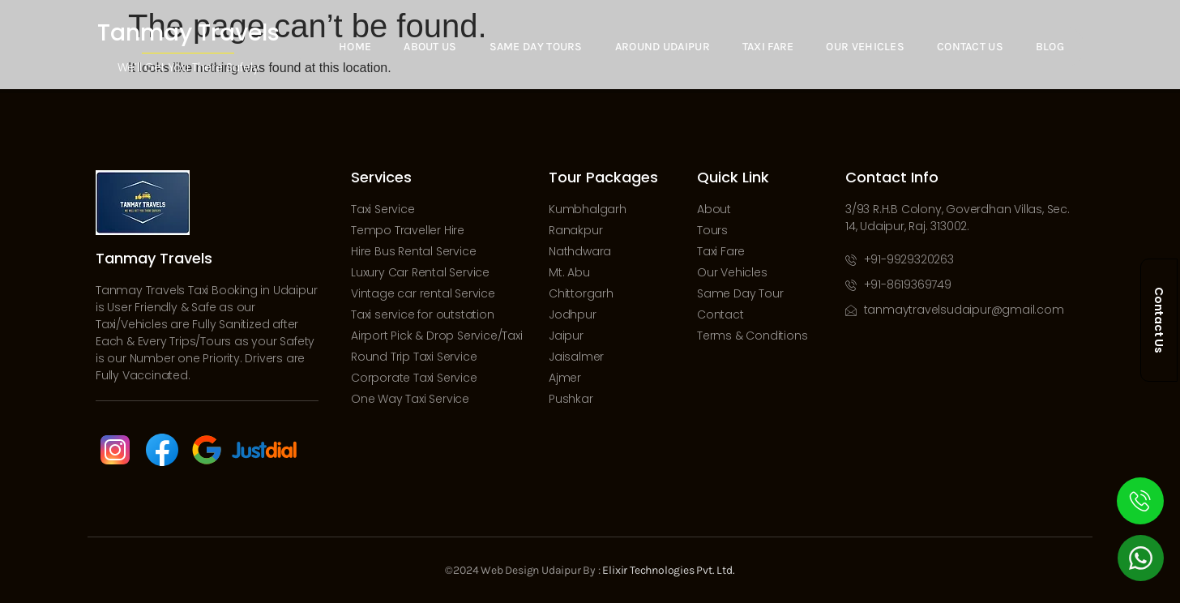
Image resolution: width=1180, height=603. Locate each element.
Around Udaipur (661, 46)
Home (354, 46)
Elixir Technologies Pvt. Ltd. (668, 570)
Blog (1050, 46)
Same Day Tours (535, 46)
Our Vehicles (865, 46)
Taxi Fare (767, 46)
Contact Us (970, 46)
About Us (430, 46)
